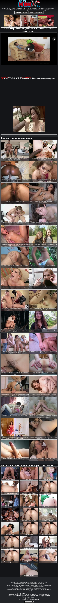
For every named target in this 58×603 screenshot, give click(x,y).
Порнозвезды (38, 12)
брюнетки (52, 78)
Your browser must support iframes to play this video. (29, 54)
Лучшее (25, 12)
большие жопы (25, 78)
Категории (18, 12)
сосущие (46, 78)
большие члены (14, 78)
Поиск (31, 12)
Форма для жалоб (29, 598)
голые (6, 78)
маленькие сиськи (36, 78)
